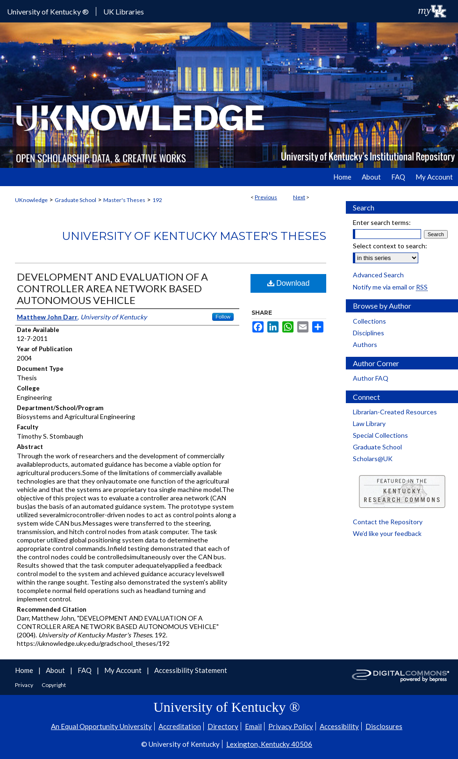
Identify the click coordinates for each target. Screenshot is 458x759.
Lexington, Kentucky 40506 (269, 744)
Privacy (24, 684)
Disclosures (383, 726)
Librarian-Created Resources (395, 412)
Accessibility (339, 726)
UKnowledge (31, 199)
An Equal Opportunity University (101, 726)
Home (25, 670)
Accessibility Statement (190, 670)
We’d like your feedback (387, 533)
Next (299, 197)
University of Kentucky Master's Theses (194, 236)
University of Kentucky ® (48, 11)
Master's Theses (124, 199)
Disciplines (368, 333)
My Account (123, 670)
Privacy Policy (290, 726)
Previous (266, 197)
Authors (365, 344)
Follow (222, 316)
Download (288, 283)
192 (157, 199)
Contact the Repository (387, 522)
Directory (223, 726)
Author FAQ (370, 378)
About (56, 670)
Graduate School (75, 199)
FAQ (85, 670)
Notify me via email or (390, 287)
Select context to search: (390, 246)
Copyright (54, 684)
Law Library (369, 423)
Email (253, 726)
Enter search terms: (382, 222)
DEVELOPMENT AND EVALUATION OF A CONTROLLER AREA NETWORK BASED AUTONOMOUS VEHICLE (112, 288)
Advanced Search (378, 275)
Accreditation (179, 726)
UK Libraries (123, 11)
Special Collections (380, 435)
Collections (369, 321)
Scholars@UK (373, 459)
